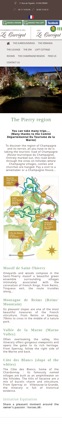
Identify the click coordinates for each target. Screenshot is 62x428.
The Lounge (13, 49)
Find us (52, 55)
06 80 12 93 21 (43, 9)
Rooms (11, 55)
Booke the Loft (36, 22)
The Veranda (45, 43)
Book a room (14, 22)
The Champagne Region (31, 55)
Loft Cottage (42, 49)
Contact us (13, 62)
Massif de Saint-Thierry (24, 268)
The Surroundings (24, 43)
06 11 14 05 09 (24, 9)
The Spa (27, 49)
